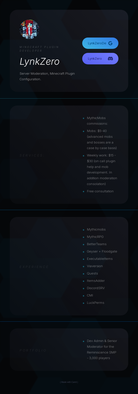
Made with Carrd (69, 382)
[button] (100, 43)
